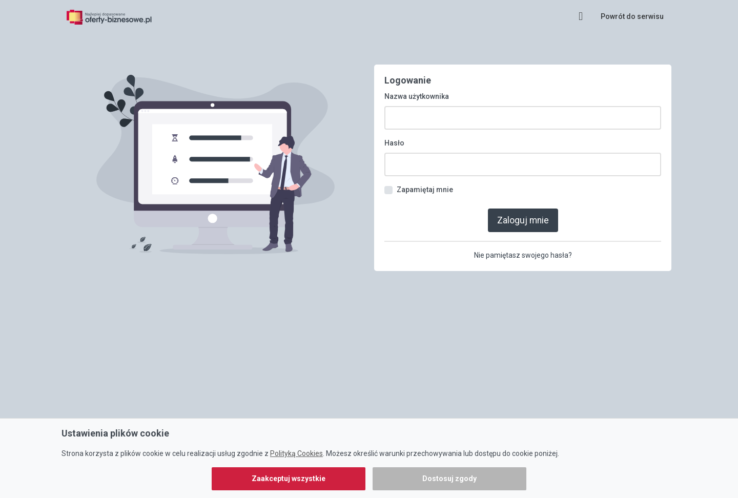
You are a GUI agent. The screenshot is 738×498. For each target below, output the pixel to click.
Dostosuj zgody (449, 478)
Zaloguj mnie (523, 213)
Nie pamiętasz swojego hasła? (523, 247)
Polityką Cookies (296, 453)
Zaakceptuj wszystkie (288, 478)
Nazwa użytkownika (416, 90)
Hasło (394, 137)
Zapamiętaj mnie (425, 183)
